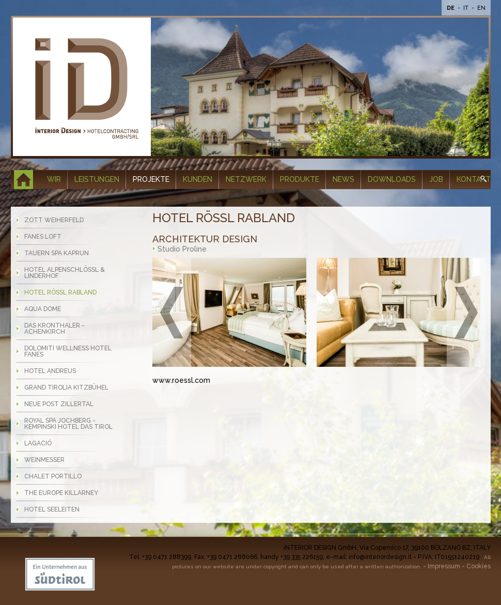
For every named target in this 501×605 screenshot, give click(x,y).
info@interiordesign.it (380, 557)
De (451, 8)
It (466, 8)
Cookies (478, 566)
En (481, 8)
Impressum (444, 566)
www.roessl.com (181, 380)
